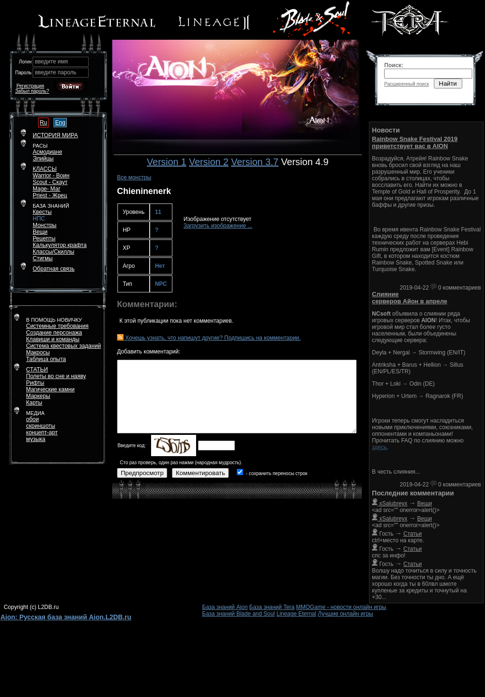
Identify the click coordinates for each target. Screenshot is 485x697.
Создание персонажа (54, 332)
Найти (448, 83)
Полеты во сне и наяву (56, 376)
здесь (379, 447)
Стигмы (43, 258)
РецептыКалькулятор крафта (60, 241)
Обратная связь (53, 268)
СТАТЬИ (37, 369)
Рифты (35, 382)
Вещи (40, 232)
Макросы (38, 352)
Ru (43, 122)
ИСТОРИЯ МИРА (55, 135)
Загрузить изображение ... (218, 225)
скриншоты (40, 426)
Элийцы (43, 158)
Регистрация (30, 85)
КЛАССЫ (45, 169)
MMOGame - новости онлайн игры (341, 607)
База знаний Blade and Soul (238, 613)
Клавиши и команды (53, 339)
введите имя (51, 61)
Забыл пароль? (32, 91)
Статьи (413, 533)
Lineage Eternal (296, 613)
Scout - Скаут (50, 182)
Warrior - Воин (51, 175)
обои (32, 419)
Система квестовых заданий (63, 346)
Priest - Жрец (50, 195)
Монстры (44, 225)
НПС (39, 218)
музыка (35, 439)
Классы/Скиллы (53, 251)
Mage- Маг (47, 188)
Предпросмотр (142, 472)
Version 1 (166, 162)
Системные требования (57, 326)
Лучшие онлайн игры (345, 613)
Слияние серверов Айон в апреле (409, 298)
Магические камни (50, 389)
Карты (34, 402)
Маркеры (38, 396)
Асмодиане (47, 152)
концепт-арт (42, 432)
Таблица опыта (46, 359)
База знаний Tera (271, 607)
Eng (60, 122)
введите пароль (56, 72)
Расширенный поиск (406, 84)
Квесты (42, 212)
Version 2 (208, 162)
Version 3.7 (254, 162)
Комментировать (200, 472)
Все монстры (134, 177)
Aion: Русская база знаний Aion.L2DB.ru (65, 617)
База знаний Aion (225, 607)
